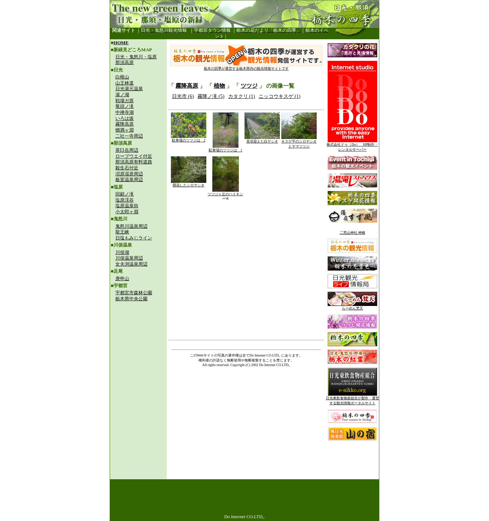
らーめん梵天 (352, 306)
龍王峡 (122, 232)
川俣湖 (122, 252)
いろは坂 (124, 118)
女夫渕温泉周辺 (131, 264)
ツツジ (249, 86)
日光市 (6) (183, 96)
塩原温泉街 (126, 205)
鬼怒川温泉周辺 (131, 226)
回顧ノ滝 (124, 194)
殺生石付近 (126, 167)
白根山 (122, 77)
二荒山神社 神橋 (353, 233)
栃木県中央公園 (131, 298)
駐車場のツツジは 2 (188, 138)
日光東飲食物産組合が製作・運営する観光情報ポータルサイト (352, 399)
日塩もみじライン (133, 238)
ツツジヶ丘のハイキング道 (225, 195)
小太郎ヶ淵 (126, 211)
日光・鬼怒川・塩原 (136, 56)
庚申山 (122, 278)
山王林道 (124, 83)
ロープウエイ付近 (133, 156)
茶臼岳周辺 (126, 150)
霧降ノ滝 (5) (210, 96)
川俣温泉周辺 (129, 258)
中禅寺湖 (124, 112)
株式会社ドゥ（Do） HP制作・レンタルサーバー (352, 145)
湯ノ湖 (122, 94)
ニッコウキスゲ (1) (279, 96)
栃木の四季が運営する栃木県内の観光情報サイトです (246, 66)
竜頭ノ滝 (124, 106)
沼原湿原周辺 (129, 173)
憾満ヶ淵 (124, 130)
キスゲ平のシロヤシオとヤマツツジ (299, 142)
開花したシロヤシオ (188, 183)
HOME (121, 42)
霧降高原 (124, 124)
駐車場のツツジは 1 (225, 148)
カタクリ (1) (241, 96)
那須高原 (124, 62)
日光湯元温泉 (129, 88)
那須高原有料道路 (133, 161)
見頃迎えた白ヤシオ (262, 139)
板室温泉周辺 (129, 179)
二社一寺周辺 (129, 136)
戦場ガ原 (124, 100)
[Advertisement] (138, 352)
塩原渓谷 (124, 200)
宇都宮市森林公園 (133, 292)
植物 (219, 86)
